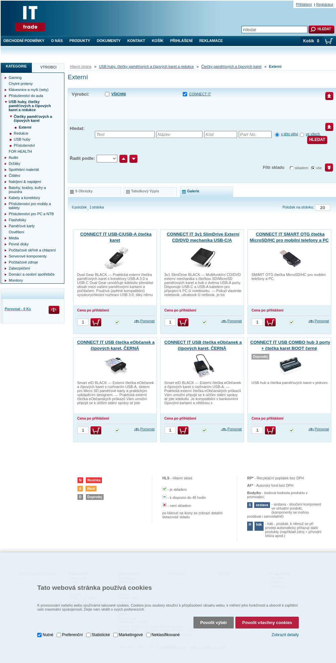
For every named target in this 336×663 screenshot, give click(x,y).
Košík (158, 41)
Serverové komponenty (28, 256)
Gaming (15, 78)
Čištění (14, 176)
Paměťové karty (22, 226)
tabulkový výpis (145, 191)
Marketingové (131, 634)
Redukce (21, 133)
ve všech (313, 134)
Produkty (79, 41)
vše (319, 168)
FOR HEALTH (20, 151)
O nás (57, 41)
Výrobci (48, 67)
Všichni (118, 94)
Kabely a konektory (24, 198)
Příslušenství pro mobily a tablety (30, 206)
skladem (302, 168)
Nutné (48, 634)
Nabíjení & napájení (25, 182)
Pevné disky (19, 244)
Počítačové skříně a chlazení (32, 250)
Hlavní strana (81, 66)
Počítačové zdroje (23, 262)
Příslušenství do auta (26, 96)
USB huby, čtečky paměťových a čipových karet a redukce (146, 66)
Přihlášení (181, 41)
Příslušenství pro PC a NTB (31, 214)
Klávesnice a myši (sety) (29, 90)
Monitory (16, 280)
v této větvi (289, 134)
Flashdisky (17, 220)
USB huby (22, 139)
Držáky (14, 163)
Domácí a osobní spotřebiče (32, 274)
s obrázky (84, 191)
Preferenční (72, 634)
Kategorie (16, 66)
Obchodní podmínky (23, 41)
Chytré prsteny (21, 84)
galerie (193, 191)
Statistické (101, 634)
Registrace (324, 4)
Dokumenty (109, 41)
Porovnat (147, 321)
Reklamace (211, 41)
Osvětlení (16, 232)
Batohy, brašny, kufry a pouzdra (27, 190)
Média (14, 238)
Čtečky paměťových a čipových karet (231, 66)
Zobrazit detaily (285, 634)
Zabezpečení (19, 268)
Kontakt (136, 41)
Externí (25, 127)
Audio (13, 157)
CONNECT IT (200, 94)
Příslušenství (24, 145)
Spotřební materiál (24, 170)
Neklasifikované (166, 634)
